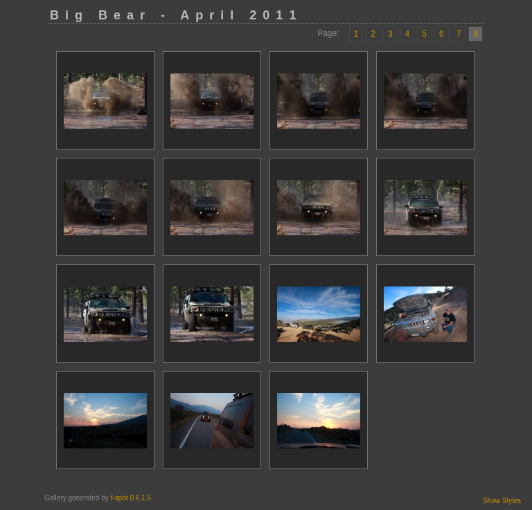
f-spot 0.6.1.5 (131, 498)
